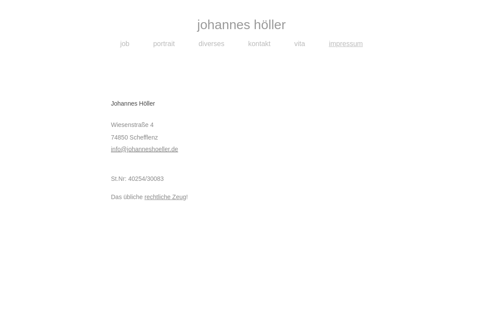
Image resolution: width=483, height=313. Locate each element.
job (124, 43)
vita (299, 43)
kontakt (259, 43)
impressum (346, 43)
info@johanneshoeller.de (144, 149)
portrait (164, 43)
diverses (211, 43)
